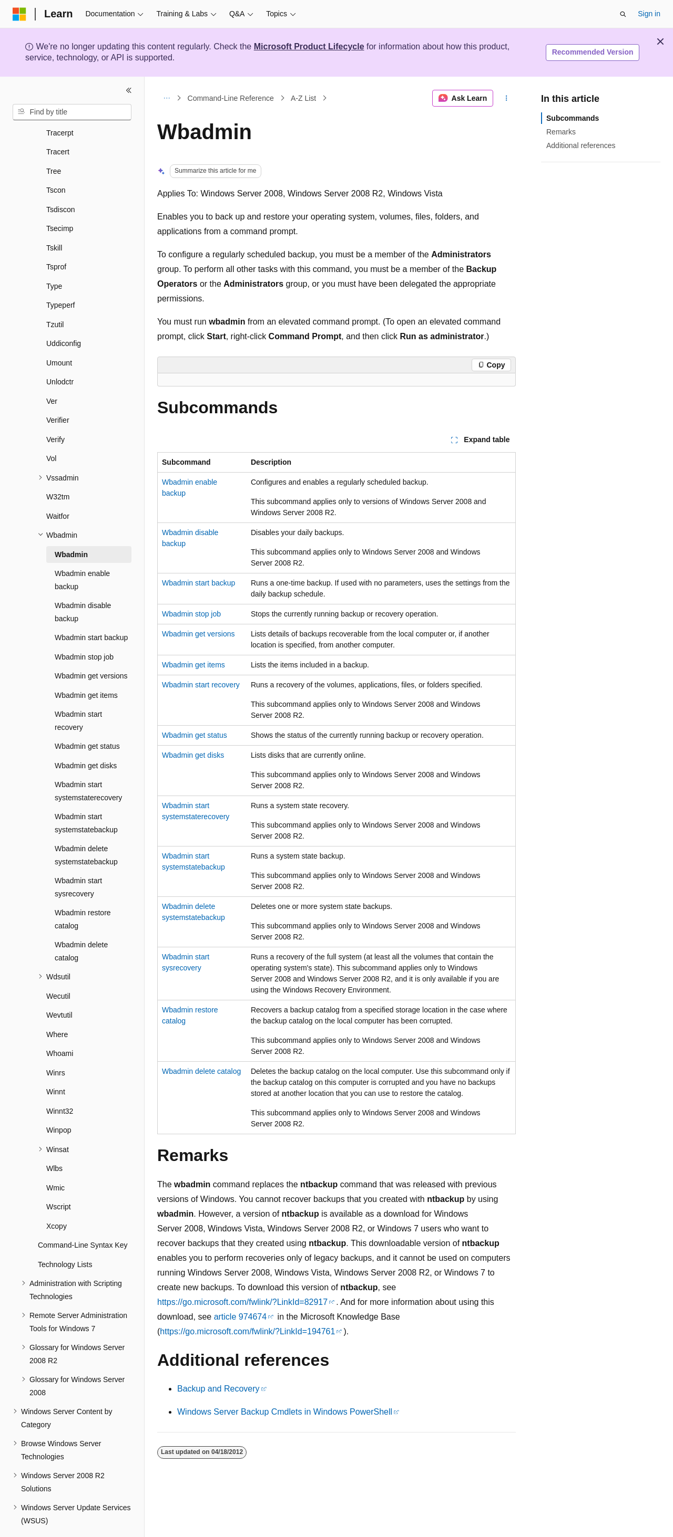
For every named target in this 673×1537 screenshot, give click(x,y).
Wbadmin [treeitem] (71, 525)
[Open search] (623, 14)
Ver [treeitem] (51, 372)
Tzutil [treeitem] (55, 295)
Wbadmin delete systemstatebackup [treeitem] (86, 826)
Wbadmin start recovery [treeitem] (78, 692)
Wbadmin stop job (191, 614)
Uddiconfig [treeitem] (63, 314)
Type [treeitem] (54, 257)
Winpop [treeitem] (58, 1101)
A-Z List (303, 98)
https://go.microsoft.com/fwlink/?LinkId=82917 (242, 1302)
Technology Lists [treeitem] (65, 1235)
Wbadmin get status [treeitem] (87, 717)
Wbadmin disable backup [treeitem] (83, 583)
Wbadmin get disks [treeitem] (86, 737)
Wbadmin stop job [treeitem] (84, 628)
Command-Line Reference (231, 98)
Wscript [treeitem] (58, 1178)
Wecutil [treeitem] (58, 967)
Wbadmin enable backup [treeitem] (82, 551)
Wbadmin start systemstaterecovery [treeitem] (88, 762)
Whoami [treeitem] (59, 1024)
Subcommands (572, 118)
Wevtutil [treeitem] (59, 986)
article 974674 (240, 1316)
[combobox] (72, 112)
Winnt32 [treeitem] (59, 1082)
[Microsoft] (19, 14)
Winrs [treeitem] (55, 1044)
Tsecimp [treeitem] (59, 199)
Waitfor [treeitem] (57, 487)
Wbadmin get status (194, 735)
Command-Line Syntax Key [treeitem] (82, 1216)
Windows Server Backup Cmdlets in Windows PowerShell (284, 1411)
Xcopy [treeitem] (56, 1197)
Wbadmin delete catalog (201, 1071)
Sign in (649, 13)
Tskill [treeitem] (54, 219)
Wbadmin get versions (198, 634)
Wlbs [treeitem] (54, 1139)
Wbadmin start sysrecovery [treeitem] (78, 858)
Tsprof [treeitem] (56, 238)
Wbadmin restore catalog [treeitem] (83, 890)
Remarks (561, 132)
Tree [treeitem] (53, 142)
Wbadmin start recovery (201, 685)
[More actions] (506, 98)
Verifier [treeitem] (57, 391)
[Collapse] (129, 90)
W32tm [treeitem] (57, 468)
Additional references (581, 145)
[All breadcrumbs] (166, 98)
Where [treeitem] (57, 1005)
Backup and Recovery (218, 1388)
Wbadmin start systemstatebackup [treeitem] (86, 794)
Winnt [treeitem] (55, 1063)
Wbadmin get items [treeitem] (86, 666)
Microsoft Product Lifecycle (309, 46)
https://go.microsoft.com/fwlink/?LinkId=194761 (247, 1331)
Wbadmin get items (193, 665)
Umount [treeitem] (59, 334)
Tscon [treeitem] (56, 161)
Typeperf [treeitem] (60, 276)
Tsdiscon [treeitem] (60, 180)
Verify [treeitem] (55, 410)
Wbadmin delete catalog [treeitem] (81, 922)
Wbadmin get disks (193, 755)
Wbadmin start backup (198, 583)
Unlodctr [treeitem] (60, 353)
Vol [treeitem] (51, 429)
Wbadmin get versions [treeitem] (91, 647)
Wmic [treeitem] (55, 1159)
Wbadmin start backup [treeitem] (91, 608)
